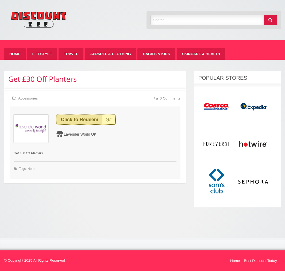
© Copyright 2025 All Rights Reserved (34, 260)
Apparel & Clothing (110, 54)
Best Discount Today (260, 261)
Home (14, 54)
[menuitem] (15, 54)
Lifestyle (42, 54)
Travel (71, 54)
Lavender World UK (80, 134)
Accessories (28, 98)
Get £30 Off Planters (42, 79)
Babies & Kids (156, 54)
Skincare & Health (201, 54)
